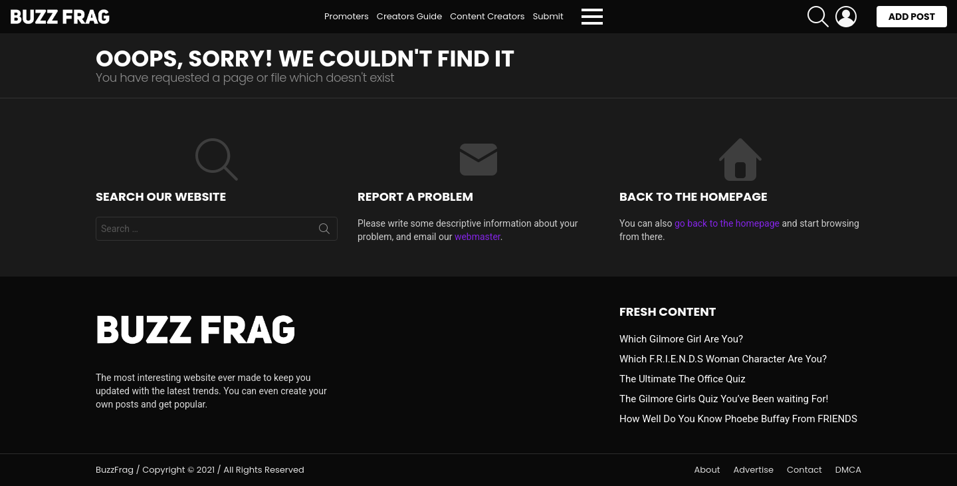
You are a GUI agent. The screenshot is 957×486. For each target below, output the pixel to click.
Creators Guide (409, 16)
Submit (548, 16)
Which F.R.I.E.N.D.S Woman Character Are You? (723, 359)
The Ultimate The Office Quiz (682, 379)
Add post (912, 18)
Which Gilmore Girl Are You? (681, 339)
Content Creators (487, 16)
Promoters (346, 16)
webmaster (477, 236)
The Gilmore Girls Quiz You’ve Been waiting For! (723, 399)
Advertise (753, 470)
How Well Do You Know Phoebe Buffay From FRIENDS (738, 419)
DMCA (848, 470)
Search (324, 231)
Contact (804, 470)
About (707, 470)
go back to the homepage (727, 223)
